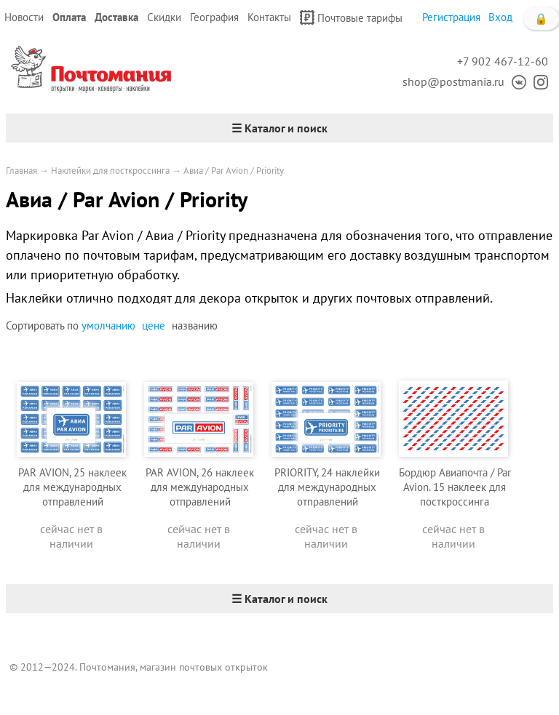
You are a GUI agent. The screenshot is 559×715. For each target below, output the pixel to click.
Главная (21, 170)
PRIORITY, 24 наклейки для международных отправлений (327, 487)
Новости (24, 17)
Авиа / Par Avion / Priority (233, 170)
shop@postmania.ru (453, 81)
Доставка (116, 17)
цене (153, 325)
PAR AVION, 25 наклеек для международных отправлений (72, 487)
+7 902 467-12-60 (502, 61)
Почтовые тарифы (351, 17)
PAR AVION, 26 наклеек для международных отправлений (200, 487)
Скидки (164, 17)
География (214, 17)
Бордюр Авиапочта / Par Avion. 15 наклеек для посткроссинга (455, 487)
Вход (500, 17)
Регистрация (451, 17)
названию (195, 325)
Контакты (269, 17)
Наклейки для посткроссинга (110, 170)
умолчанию (108, 325)
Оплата (69, 17)
